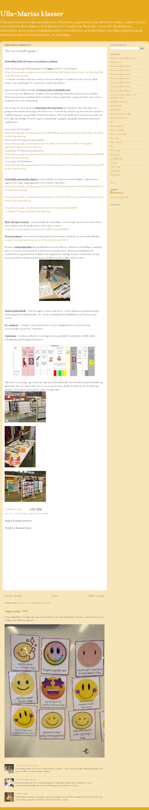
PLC (112, 146)
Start (54, 595)
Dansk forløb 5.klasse (120, 86)
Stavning (114, 154)
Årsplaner (115, 175)
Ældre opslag (95, 595)
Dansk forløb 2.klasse (25, 513)
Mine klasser (116, 142)
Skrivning (115, 150)
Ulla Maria (118, 193)
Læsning (114, 138)
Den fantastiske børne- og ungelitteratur (123, 96)
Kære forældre (117, 130)
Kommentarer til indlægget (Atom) (34, 602)
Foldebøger (115, 109)
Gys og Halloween (119, 118)
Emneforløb (42, 513)
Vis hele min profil (119, 197)
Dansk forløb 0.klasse (120, 66)
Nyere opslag (13, 595)
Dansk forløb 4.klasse (120, 82)
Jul (111, 122)
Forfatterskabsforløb (120, 114)
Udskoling (115, 166)
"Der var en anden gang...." (28, 765)
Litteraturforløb (118, 134)
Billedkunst (115, 62)
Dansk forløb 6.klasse (120, 90)
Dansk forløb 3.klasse (120, 78)
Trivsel (113, 162)
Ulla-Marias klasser (31, 14)
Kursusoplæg (116, 126)
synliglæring (116, 158)
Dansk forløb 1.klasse (120, 70)
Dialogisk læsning (118, 101)
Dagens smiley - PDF (16, 611)
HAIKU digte (21, 793)
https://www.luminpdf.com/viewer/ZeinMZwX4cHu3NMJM (37, 229)
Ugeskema (115, 170)
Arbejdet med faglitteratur (123, 58)
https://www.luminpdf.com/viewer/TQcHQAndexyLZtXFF (36, 240)
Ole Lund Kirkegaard (25, 779)
